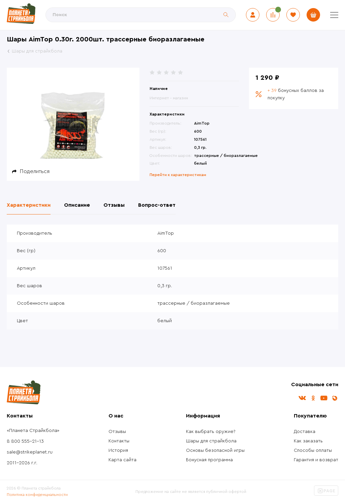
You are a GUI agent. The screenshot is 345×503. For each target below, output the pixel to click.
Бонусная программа (209, 460)
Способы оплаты (313, 450)
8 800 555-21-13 (25, 441)
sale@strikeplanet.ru (30, 452)
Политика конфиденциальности (37, 495)
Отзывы (117, 431)
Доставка (304, 431)
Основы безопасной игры (215, 450)
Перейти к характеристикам (178, 175)
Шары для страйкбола (211, 441)
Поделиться (35, 171)
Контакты (118, 441)
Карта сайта (122, 460)
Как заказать (308, 441)
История (118, 450)
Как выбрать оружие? (211, 431)
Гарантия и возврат (316, 460)
